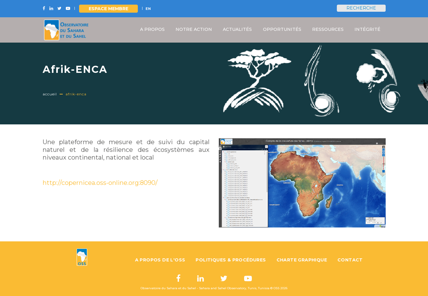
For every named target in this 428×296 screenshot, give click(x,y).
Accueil (50, 94)
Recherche (361, 8)
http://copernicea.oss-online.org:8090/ (100, 182)
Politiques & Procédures (231, 260)
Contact (350, 260)
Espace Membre (108, 8)
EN (148, 8)
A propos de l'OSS (160, 260)
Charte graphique (302, 260)
